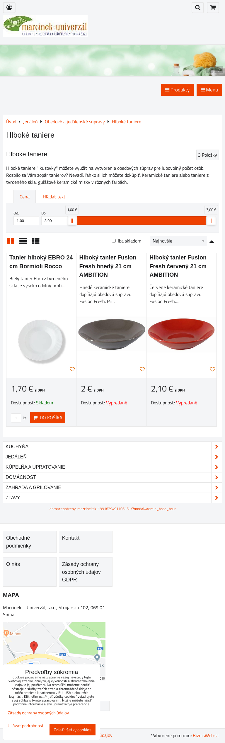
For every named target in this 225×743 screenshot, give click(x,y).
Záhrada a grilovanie (114, 488)
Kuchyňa (114, 447)
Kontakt (71, 538)
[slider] (72, 220)
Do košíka (47, 417)
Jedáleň (114, 457)
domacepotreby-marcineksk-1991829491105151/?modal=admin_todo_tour (113, 509)
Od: (26, 217)
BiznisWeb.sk (206, 735)
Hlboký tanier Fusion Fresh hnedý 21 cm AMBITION (108, 266)
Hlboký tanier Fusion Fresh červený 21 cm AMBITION (178, 266)
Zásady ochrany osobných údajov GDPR (81, 572)
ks (18, 418)
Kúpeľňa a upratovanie (114, 467)
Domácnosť (114, 477)
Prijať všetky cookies (72, 729)
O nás (13, 564)
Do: (54, 217)
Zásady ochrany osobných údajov (38, 712)
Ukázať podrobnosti (26, 725)
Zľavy (114, 498)
